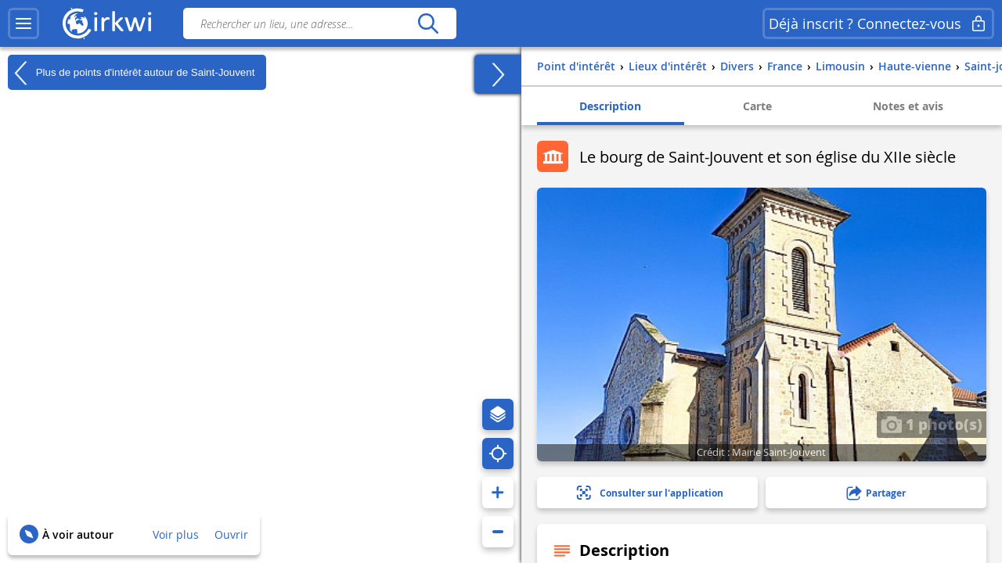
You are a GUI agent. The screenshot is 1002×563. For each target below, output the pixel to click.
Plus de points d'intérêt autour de (131, 72)
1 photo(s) (931, 424)
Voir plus (176, 534)
